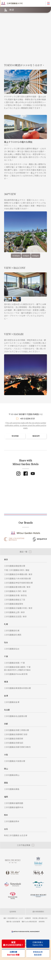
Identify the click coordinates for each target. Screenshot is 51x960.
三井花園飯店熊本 (11, 821)
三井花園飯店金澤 (11, 702)
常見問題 (15, 436)
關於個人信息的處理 (13, 922)
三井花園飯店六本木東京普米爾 (17, 578)
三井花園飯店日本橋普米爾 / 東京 (18, 574)
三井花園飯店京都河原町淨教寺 (17, 747)
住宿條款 (13, 911)
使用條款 (42, 922)
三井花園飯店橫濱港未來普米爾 (17, 688)
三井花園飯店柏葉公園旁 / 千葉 (17, 668)
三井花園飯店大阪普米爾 (14, 761)
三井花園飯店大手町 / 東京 (15, 591)
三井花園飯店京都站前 (13, 743)
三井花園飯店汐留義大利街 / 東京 (18, 608)
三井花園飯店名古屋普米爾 (15, 716)
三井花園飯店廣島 (11, 789)
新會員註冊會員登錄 (38, 953)
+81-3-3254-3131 (27, 418)
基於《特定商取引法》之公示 (13, 918)
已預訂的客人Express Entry (38, 943)
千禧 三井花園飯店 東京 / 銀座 (16, 570)
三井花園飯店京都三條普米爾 (16, 730)
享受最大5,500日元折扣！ (13, 943)
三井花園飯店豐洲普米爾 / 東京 (17, 587)
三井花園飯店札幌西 (12, 634)
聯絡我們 (36, 436)
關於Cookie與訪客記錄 (29, 922)
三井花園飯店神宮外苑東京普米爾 (18, 582)
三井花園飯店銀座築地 (13, 604)
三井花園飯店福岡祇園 (13, 803)
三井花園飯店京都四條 (13, 738)
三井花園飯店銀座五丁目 (14, 599)
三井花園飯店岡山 (11, 775)
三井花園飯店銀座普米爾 (14, 566)
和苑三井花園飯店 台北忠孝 (15, 835)
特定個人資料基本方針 (40, 918)
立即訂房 (13, 953)
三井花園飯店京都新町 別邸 (15, 734)
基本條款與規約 (38, 911)
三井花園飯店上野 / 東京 (14, 612)
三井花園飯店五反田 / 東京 (15, 616)
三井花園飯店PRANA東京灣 (15, 674)
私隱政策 (28, 918)
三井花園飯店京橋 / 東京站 (15, 595)
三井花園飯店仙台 (11, 648)
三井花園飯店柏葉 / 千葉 (14, 663)
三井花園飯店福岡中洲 (13, 807)
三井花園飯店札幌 (11, 630)
